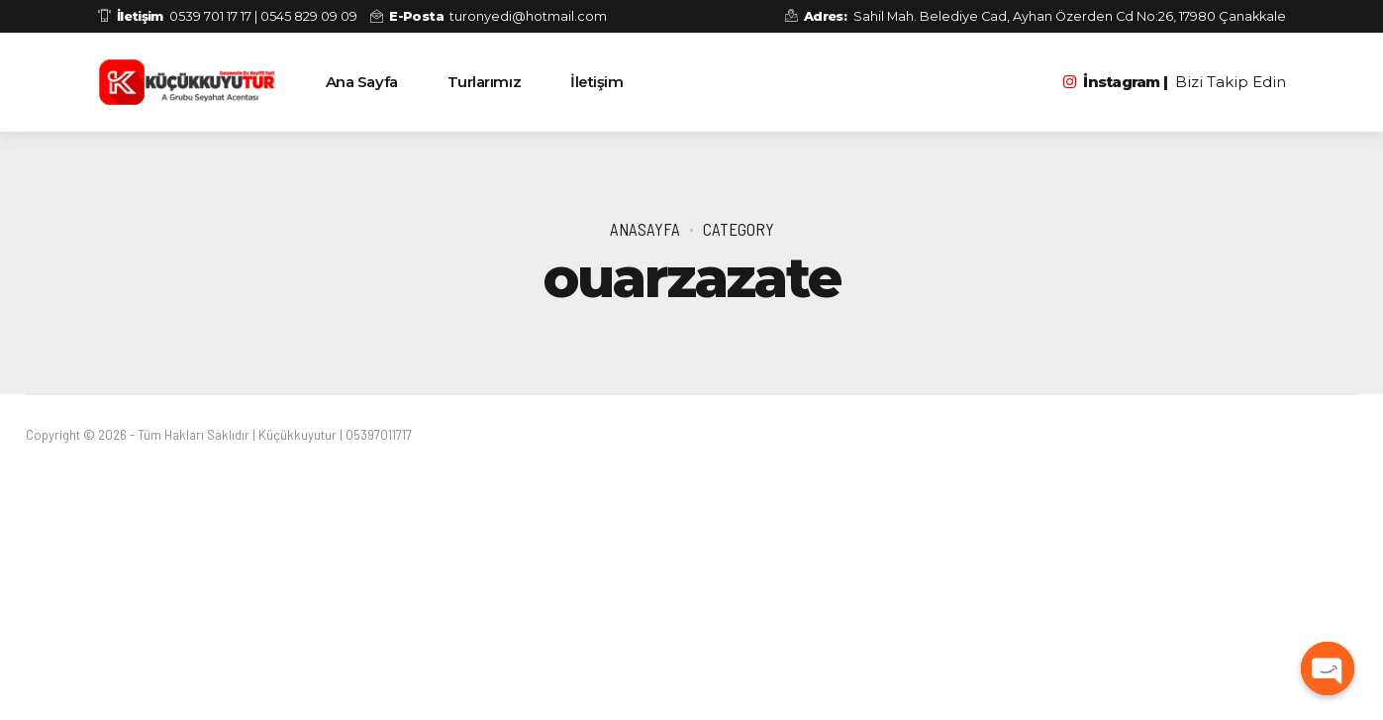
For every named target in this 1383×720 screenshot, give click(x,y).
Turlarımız (484, 81)
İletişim (596, 81)
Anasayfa (645, 229)
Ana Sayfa (362, 81)
